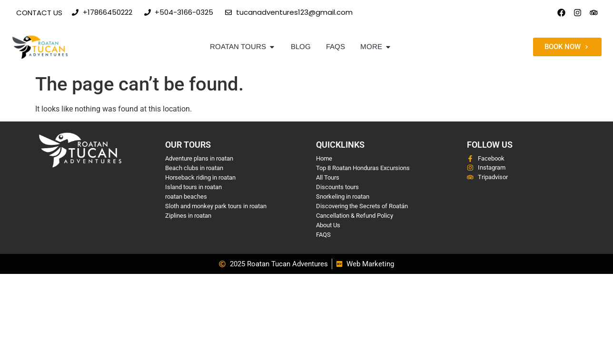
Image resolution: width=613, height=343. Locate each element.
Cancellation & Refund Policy (354, 215)
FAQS (323, 234)
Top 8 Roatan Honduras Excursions (363, 168)
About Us (328, 225)
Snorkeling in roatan (342, 196)
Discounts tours (337, 187)
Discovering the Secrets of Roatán (362, 206)
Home (324, 158)
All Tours (327, 177)
